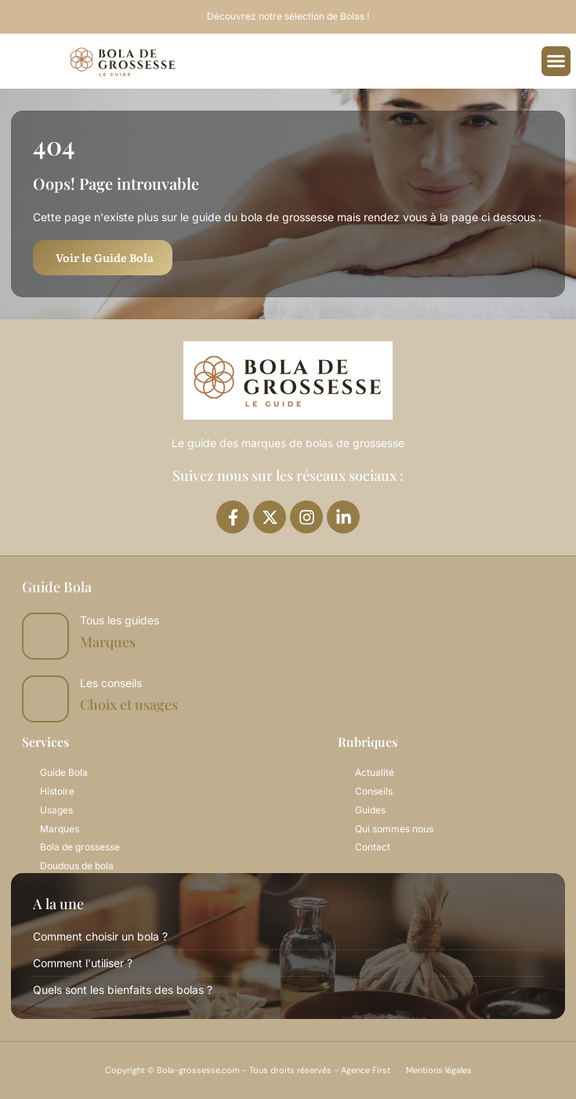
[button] (556, 61)
